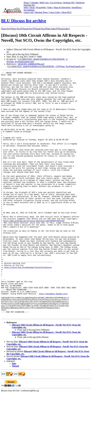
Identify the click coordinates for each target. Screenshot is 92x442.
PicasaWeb (41, 7)
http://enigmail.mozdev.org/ (53, 338)
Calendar (34, 2)
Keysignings (29, 10)
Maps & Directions (62, 7)
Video (50, 7)
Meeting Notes (41, 12)
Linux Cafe (29, 12)
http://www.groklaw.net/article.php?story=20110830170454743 (33, 250)
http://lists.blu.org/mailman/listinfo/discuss (28, 306)
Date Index (51, 29)
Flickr (32, 7)
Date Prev (6, 29)
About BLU (66, 12)
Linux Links (54, 12)
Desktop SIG (69, 2)
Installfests (77, 7)
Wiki (26, 7)
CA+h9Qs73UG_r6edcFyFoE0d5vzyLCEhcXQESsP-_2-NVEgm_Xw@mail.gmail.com (46, 66)
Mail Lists (44, 2)
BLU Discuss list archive (23, 20)
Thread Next (39, 29)
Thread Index (63, 29)
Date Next (16, 29)
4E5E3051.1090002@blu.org (31, 64)
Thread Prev (27, 29)
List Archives (56, 2)
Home (26, 2)
